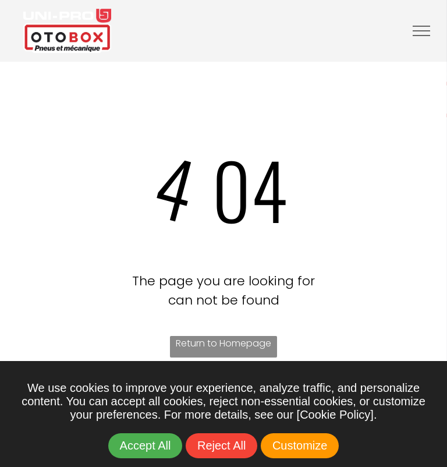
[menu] (421, 31)
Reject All (221, 445)
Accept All (145, 445)
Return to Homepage (223, 343)
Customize (299, 445)
